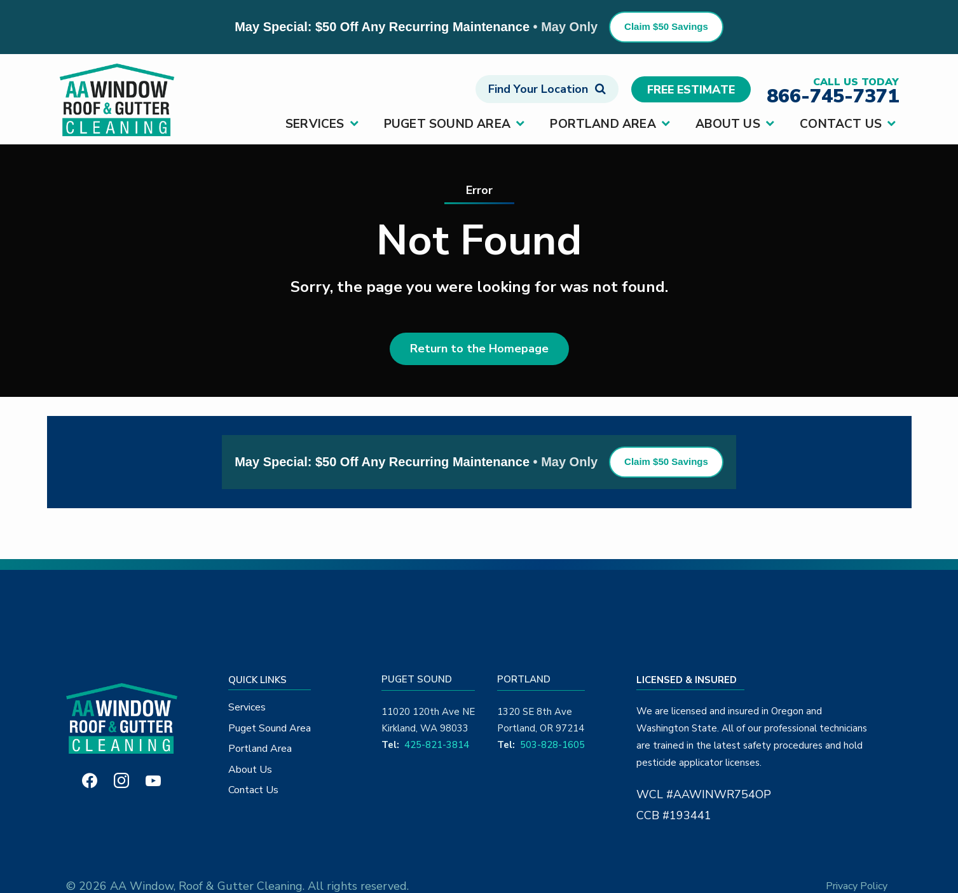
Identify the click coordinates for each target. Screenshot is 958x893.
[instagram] (121, 780)
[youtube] (153, 780)
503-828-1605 (552, 744)
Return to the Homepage (479, 348)
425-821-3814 (436, 744)
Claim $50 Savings (666, 26)
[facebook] (89, 780)
